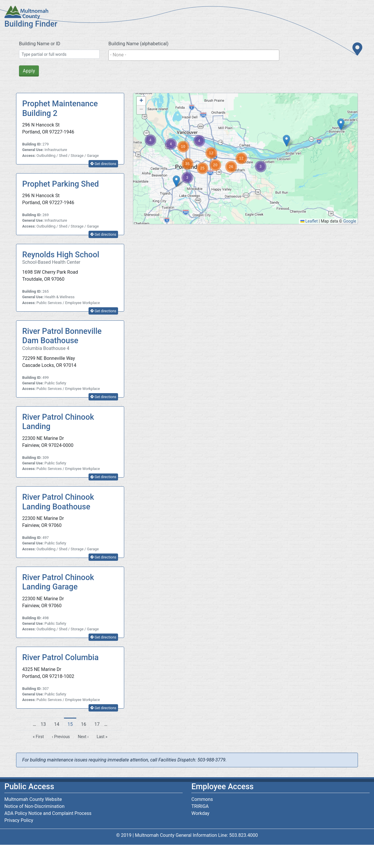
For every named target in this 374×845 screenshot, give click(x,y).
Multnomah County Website (33, 799)
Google (349, 221)
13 (45, 724)
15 (71, 725)
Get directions (103, 164)
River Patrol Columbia (60, 657)
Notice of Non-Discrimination (34, 806)
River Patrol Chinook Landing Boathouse (58, 501)
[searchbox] (194, 54)
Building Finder (30, 24)
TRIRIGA (200, 806)
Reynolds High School (60, 254)
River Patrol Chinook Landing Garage (58, 582)
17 (98, 724)
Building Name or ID (39, 43)
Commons (202, 799)
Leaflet (309, 221)
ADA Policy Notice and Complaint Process (47, 813)
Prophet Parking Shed (60, 184)
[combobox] (193, 55)
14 (58, 724)
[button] (340, 124)
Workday (200, 813)
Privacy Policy (18, 820)
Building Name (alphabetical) (138, 43)
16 (85, 724)
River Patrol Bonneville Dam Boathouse (62, 336)
